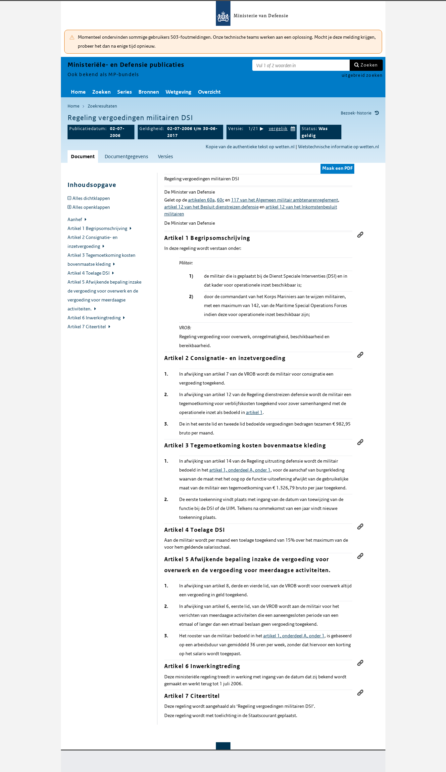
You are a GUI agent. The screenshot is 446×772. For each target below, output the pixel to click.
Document (83, 156)
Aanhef (75, 219)
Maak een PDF (337, 168)
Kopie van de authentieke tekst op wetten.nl (250, 147)
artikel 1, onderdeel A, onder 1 (240, 470)
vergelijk (278, 128)
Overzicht (209, 91)
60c (220, 200)
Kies (293, 128)
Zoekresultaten (102, 106)
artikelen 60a (201, 200)
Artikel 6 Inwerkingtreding (95, 318)
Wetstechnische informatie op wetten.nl (338, 147)
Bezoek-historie (356, 113)
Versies (165, 156)
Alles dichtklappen (91, 198)
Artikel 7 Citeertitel (87, 327)
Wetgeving (178, 91)
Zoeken (369, 65)
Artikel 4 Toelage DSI (89, 273)
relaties (377, 275)
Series (124, 91)
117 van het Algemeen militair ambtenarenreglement (284, 200)
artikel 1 (254, 412)
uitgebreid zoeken (362, 75)
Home (78, 91)
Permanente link (360, 235)
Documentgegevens (126, 156)
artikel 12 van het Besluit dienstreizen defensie (211, 207)
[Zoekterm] (301, 65)
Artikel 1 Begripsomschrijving (98, 228)
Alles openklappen (91, 207)
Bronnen (148, 91)
